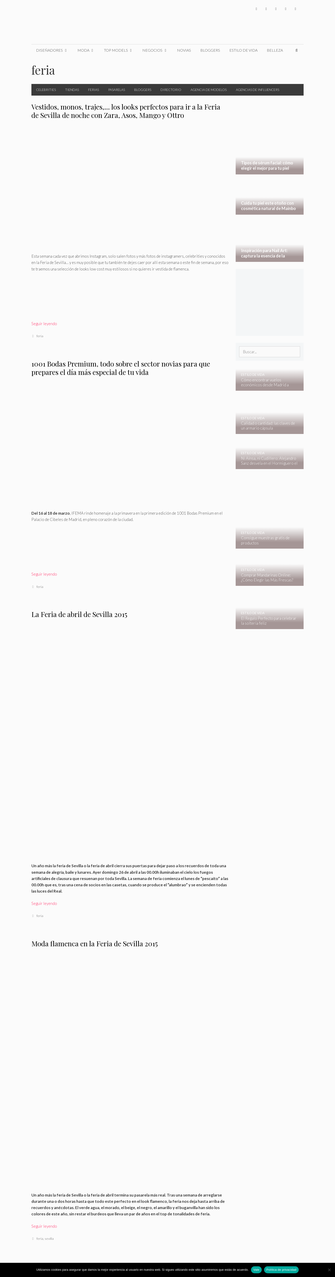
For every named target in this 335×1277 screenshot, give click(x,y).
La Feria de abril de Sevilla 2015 (79, 614)
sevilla (49, 1238)
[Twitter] (266, 9)
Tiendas (72, 90)
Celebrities (46, 90)
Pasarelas (116, 90)
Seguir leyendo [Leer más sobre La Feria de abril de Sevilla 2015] (44, 903)
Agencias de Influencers (257, 90)
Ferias (93, 90)
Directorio (171, 90)
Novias (184, 50)
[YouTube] (286, 9)
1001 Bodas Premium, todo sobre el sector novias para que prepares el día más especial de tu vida (120, 368)
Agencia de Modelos (209, 90)
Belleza (275, 50)
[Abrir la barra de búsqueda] (296, 50)
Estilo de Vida (243, 50)
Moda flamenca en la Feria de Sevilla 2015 (94, 943)
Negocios (157, 50)
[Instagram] (276, 9)
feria (40, 336)
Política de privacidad (281, 1269)
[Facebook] (256, 9)
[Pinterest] (295, 9)
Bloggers (210, 50)
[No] (329, 1269)
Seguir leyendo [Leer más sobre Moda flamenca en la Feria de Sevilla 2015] (44, 1226)
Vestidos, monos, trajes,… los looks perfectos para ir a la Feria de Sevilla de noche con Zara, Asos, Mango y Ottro (125, 111)
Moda (88, 50)
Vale (256, 1269)
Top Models (121, 50)
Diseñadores (54, 50)
